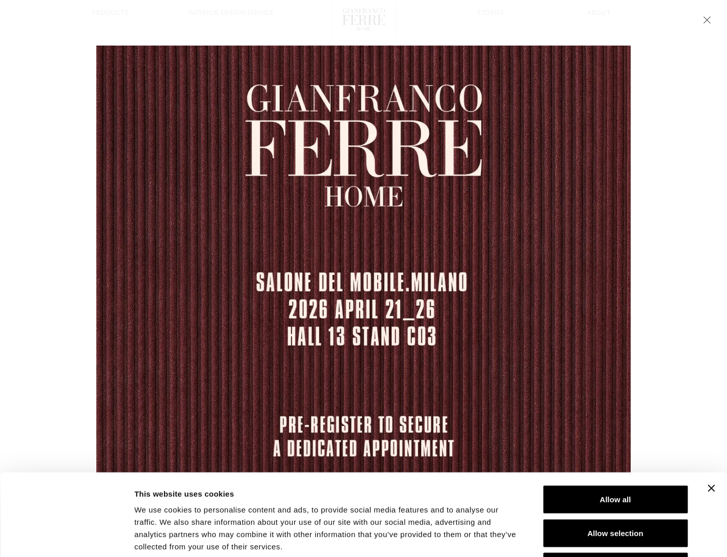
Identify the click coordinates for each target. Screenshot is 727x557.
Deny (615, 489)
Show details (538, 536)
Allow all (615, 422)
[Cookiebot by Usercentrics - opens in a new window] (66, 537)
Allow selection (615, 456)
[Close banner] (711, 411)
